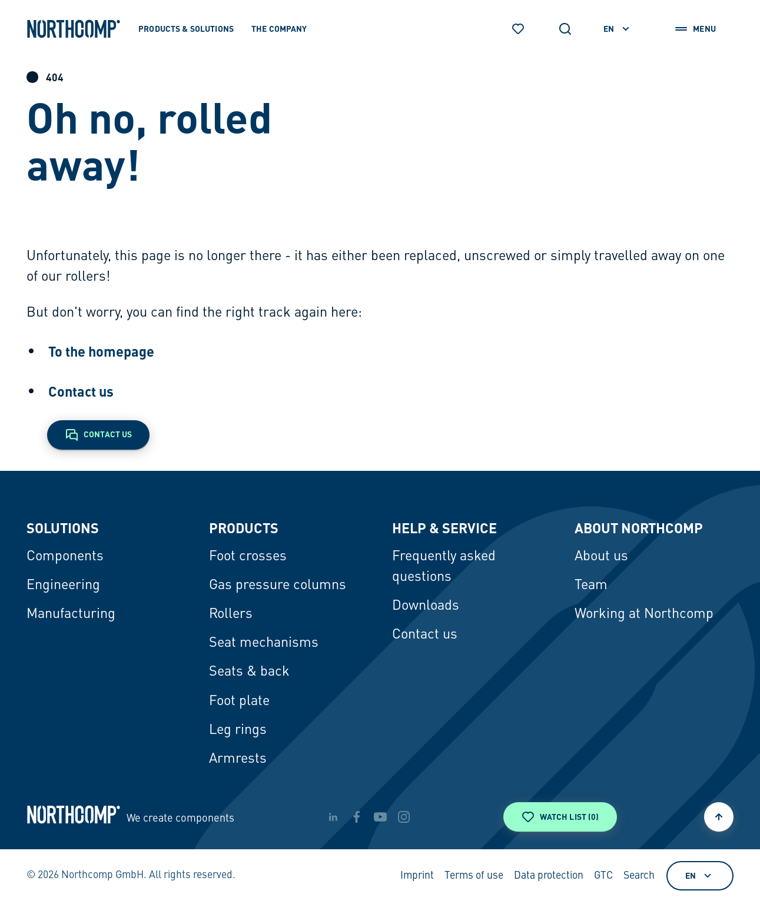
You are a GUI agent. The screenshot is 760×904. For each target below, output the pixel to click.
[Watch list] (518, 29)
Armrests (238, 759)
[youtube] (380, 817)
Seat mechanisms (263, 643)
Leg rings (238, 730)
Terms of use (473, 876)
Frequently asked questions (444, 567)
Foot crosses (248, 557)
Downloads (425, 606)
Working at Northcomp (644, 614)
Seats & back (249, 672)
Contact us (81, 391)
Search (639, 876)
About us (601, 557)
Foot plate (239, 701)
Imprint (417, 876)
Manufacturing (70, 614)
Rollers (231, 614)
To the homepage (101, 351)
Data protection (548, 876)
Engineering (63, 586)
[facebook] (357, 817)
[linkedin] (333, 817)
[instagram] (404, 817)
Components (65, 557)
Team (591, 586)
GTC (603, 876)
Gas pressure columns (277, 586)
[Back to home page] (73, 28)
